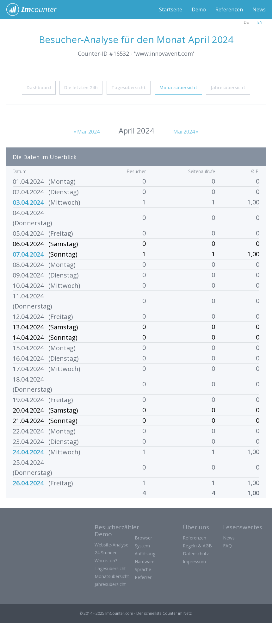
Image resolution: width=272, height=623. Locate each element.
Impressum (194, 561)
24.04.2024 (28, 452)
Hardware (145, 561)
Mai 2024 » (186, 131)
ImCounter (35, 9)
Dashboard (39, 87)
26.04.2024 (28, 483)
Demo (199, 9)
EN (260, 22)
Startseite (170, 9)
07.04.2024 (28, 254)
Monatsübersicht (178, 87)
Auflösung (145, 554)
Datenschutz (196, 554)
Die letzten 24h (81, 87)
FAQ (227, 546)
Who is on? (106, 561)
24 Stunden (106, 553)
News (259, 9)
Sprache (143, 569)
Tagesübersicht (128, 87)
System (142, 546)
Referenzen (229, 9)
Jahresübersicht (228, 87)
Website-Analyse (111, 545)
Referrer (143, 577)
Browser (143, 538)
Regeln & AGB (197, 546)
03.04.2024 (28, 202)
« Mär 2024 (86, 131)
